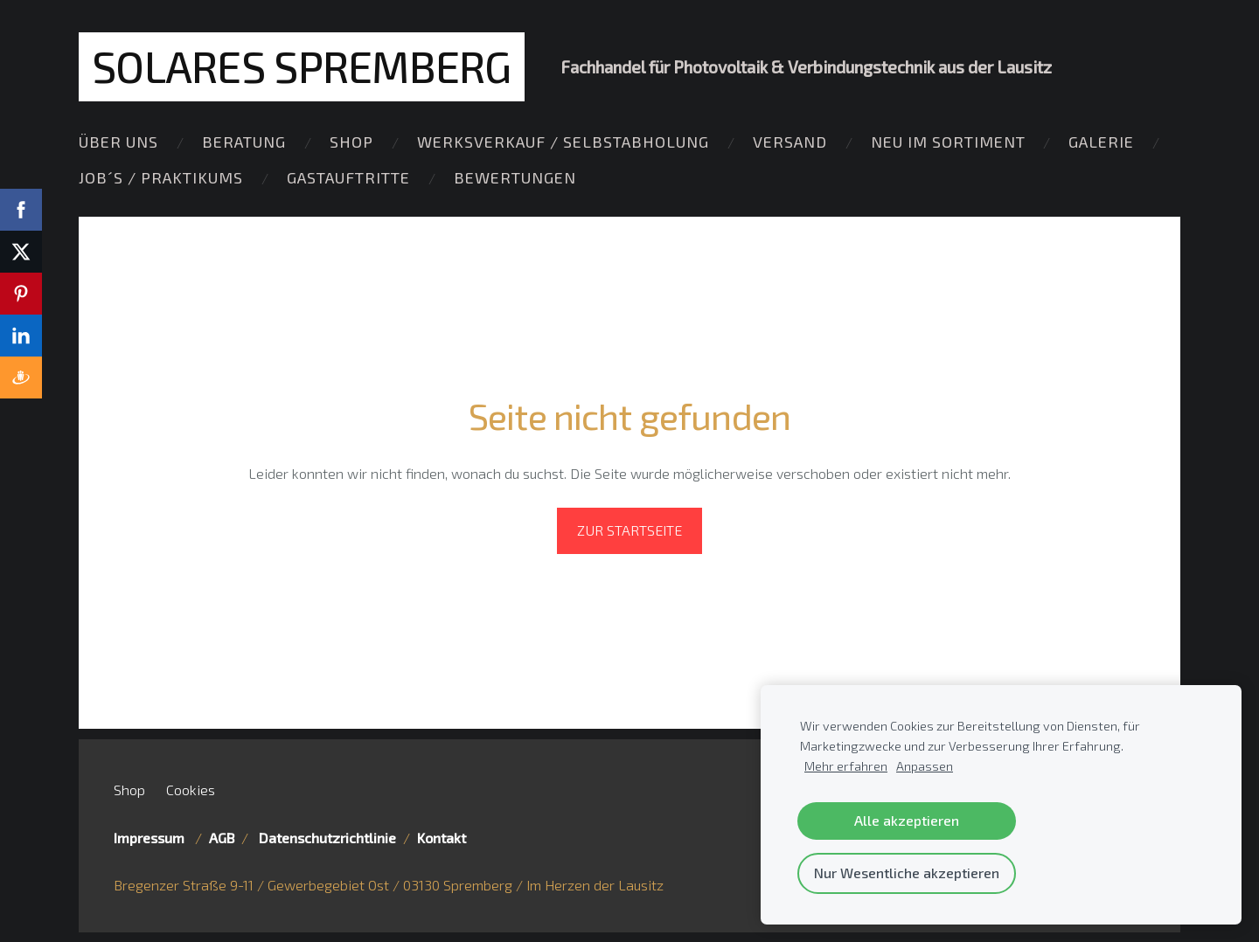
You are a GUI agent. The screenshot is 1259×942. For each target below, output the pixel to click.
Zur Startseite (629, 530)
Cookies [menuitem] (190, 788)
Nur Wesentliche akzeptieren (906, 872)
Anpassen (924, 765)
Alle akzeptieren (906, 820)
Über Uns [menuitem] (118, 142)
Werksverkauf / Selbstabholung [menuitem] (563, 142)
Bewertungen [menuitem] (515, 177)
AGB (221, 837)
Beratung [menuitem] (244, 142)
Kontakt (441, 837)
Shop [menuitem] (351, 142)
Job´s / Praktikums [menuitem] (161, 177)
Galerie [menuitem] (1101, 142)
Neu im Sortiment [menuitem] (948, 142)
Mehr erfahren (845, 765)
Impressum (152, 837)
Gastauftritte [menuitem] (348, 177)
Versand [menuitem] (790, 142)
